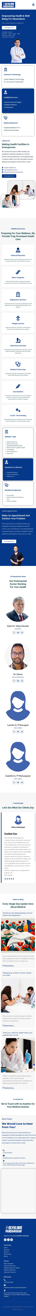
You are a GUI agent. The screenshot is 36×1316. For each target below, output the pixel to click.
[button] (33, 5)
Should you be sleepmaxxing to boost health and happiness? (17, 914)
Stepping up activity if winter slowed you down (17, 974)
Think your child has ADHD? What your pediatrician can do (17, 1034)
